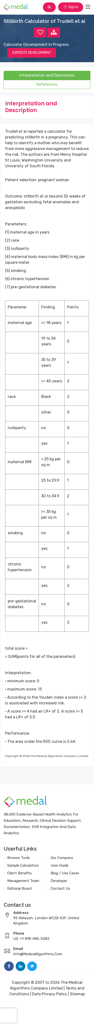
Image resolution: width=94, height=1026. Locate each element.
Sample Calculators (23, 865)
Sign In (70, 7)
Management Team (23, 881)
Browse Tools (18, 858)
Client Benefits (19, 873)
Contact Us (60, 888)
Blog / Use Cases (65, 873)
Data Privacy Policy (49, 994)
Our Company (62, 858)
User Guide (59, 865)
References (46, 84)
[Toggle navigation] (88, 7)
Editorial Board (19, 888)
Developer (59, 881)
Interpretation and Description (47, 75)
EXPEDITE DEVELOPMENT (31, 53)
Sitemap (77, 994)
